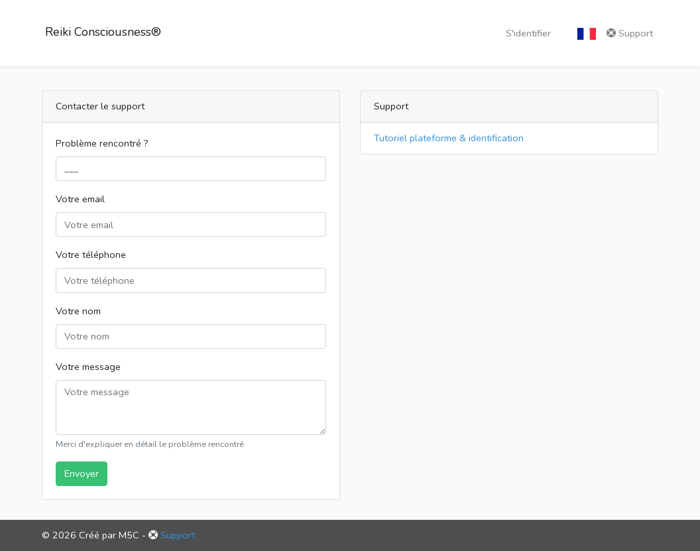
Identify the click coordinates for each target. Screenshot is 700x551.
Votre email (80, 199)
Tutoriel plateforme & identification (449, 138)
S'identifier (528, 33)
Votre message (88, 366)
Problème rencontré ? (102, 143)
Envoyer (81, 473)
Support (630, 33)
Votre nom (78, 311)
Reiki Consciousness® (101, 32)
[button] (586, 33)
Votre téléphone (91, 254)
